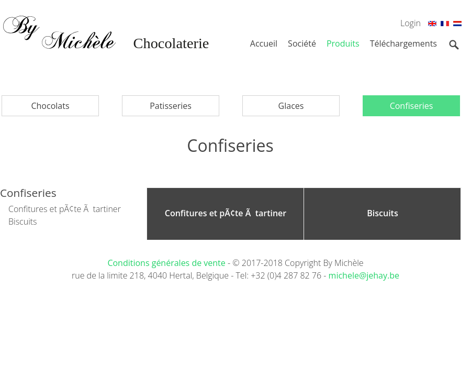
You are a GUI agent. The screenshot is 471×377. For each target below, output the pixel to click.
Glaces (291, 106)
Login (410, 23)
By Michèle (104, 47)
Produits (343, 43)
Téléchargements (403, 43)
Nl (457, 25)
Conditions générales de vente (167, 263)
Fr (444, 25)
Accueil (263, 43)
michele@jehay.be (364, 275)
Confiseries (411, 106)
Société (302, 43)
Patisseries (171, 106)
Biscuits (22, 221)
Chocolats (50, 106)
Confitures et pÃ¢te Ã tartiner (64, 209)
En (432, 25)
